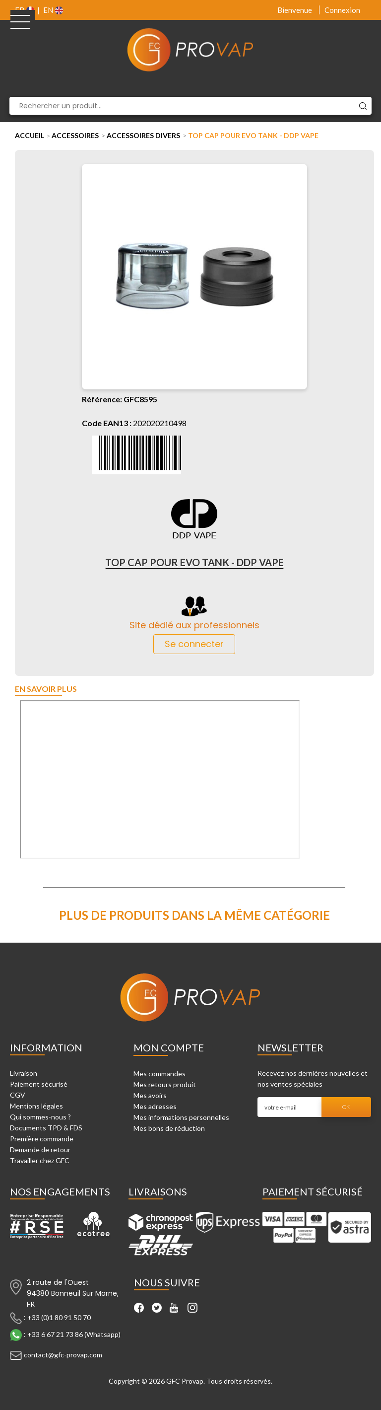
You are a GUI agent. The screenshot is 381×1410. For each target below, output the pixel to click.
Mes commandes (159, 1073)
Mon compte (168, 1047)
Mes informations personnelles (181, 1117)
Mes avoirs (150, 1095)
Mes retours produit (164, 1084)
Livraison (23, 1073)
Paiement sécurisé (38, 1084)
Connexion (342, 9)
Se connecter (194, 644)
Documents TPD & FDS (46, 1127)
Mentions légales (36, 1106)
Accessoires (75, 135)
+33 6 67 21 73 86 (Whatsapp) (74, 1334)
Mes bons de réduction (169, 1128)
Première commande (41, 1138)
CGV (17, 1095)
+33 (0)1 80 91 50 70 (59, 1317)
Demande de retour (40, 1149)
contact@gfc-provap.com (63, 1354)
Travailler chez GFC (39, 1160)
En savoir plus (46, 689)
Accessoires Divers (143, 135)
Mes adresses (155, 1106)
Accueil (29, 135)
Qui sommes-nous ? (40, 1117)
